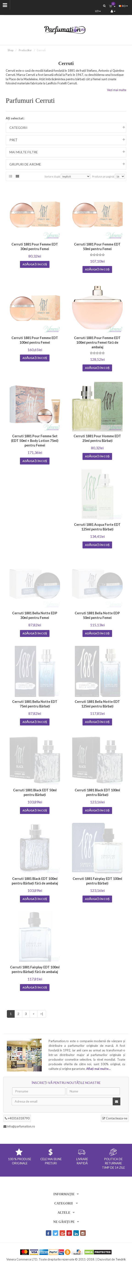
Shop (10, 50)
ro (123, 6)
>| (41, 1014)
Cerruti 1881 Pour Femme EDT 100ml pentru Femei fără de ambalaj (97, 342)
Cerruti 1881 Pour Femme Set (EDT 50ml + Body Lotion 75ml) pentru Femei (34, 440)
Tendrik (121, 1259)
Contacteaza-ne (114, 1118)
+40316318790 (17, 1118)
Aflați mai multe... (98, 1069)
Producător (25, 50)
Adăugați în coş (34, 264)
